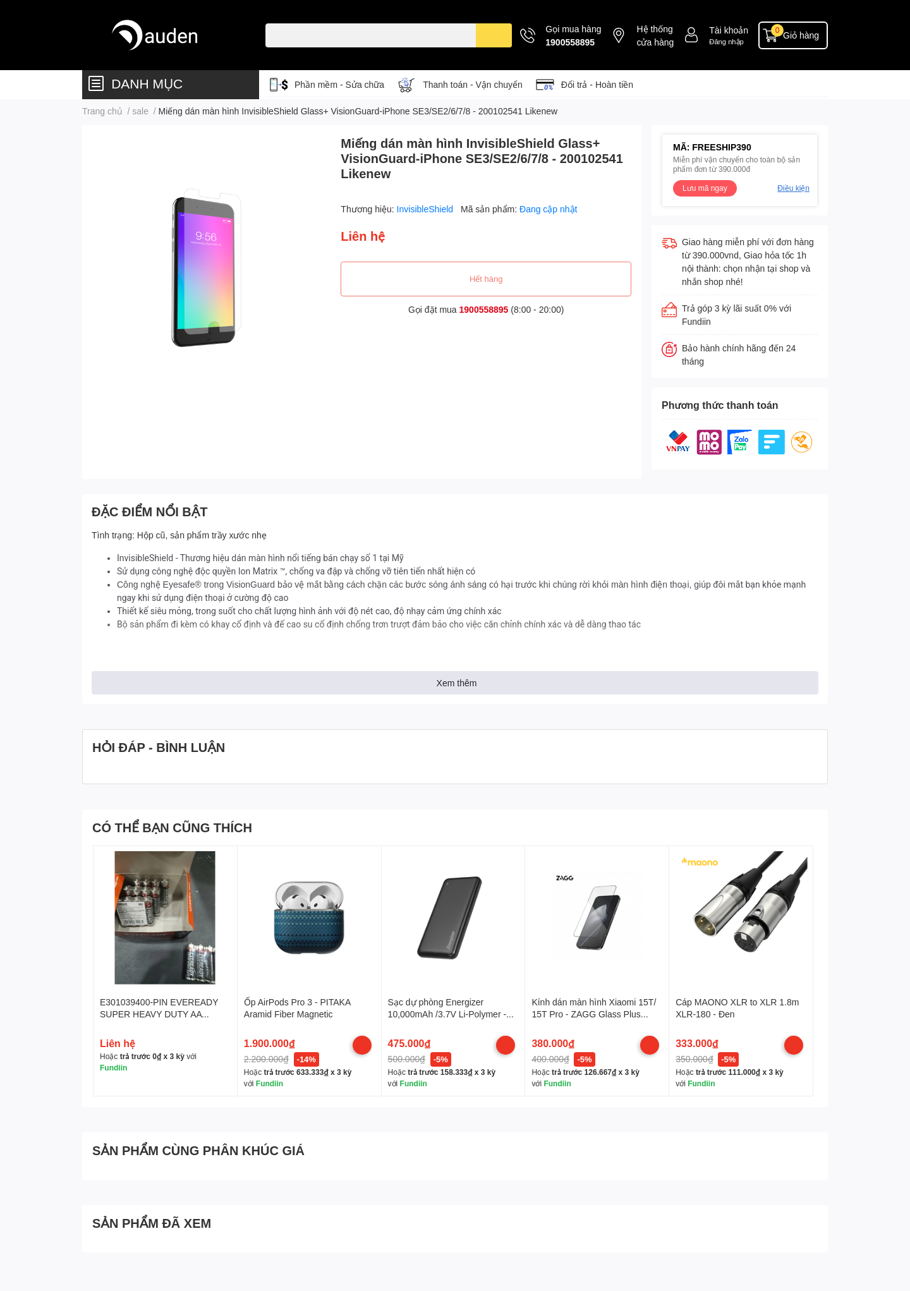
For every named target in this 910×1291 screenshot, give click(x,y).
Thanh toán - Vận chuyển (473, 84)
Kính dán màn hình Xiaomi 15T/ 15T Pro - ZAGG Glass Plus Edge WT (593, 1014)
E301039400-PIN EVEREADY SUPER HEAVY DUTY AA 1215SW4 (159, 1014)
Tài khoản (728, 30)
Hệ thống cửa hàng (655, 35)
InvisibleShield (426, 208)
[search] (494, 35)
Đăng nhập (726, 41)
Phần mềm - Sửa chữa (339, 84)
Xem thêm (457, 682)
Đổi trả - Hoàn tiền (597, 84)
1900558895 (570, 42)
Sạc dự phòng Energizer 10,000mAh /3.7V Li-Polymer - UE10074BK (447, 1014)
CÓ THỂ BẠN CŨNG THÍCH (172, 827)
